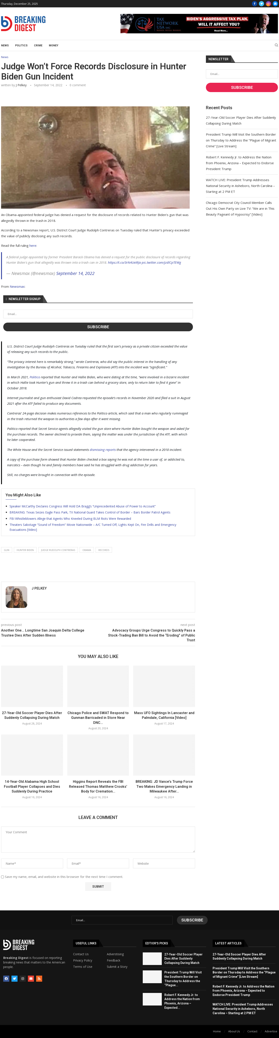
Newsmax (17, 286)
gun (6, 550)
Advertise (271, 1031)
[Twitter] (261, 3)
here (32, 245)
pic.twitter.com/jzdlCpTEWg (161, 262)
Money (53, 45)
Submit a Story (117, 966)
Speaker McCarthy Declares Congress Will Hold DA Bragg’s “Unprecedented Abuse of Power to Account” (83, 506)
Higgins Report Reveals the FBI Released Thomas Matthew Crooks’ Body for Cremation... (98, 786)
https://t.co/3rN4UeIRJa (124, 262)
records (103, 550)
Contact (252, 1031)
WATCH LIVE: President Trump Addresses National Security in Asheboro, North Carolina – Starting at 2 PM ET (240, 186)
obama (86, 550)
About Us (234, 1031)
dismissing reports (103, 449)
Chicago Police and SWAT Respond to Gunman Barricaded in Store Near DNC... (98, 718)
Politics (21, 45)
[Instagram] (268, 3)
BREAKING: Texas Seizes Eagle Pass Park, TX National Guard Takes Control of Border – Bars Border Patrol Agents (90, 512)
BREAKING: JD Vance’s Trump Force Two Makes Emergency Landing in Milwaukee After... (164, 786)
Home (217, 1031)
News (5, 45)
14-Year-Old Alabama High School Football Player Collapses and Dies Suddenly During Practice (32, 786)
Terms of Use (82, 966)
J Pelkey (21, 85)
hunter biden (25, 550)
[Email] (275, 3)
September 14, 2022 (75, 273)
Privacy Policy (82, 960)
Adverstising (115, 954)
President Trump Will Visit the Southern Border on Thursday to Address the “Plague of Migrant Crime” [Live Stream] (241, 140)
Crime (38, 45)
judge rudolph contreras (58, 550)
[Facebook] (254, 3)
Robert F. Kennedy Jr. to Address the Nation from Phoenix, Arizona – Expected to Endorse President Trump (240, 163)
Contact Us (81, 954)
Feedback (113, 960)
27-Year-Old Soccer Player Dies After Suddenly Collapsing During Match (183, 959)
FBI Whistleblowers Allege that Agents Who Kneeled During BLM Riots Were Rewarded (70, 519)
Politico (35, 377)
